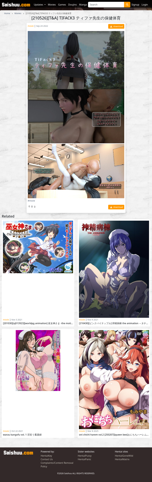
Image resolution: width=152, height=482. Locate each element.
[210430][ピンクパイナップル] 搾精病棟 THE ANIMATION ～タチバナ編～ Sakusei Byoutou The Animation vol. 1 (114, 323)
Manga (83, 4)
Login (145, 4)
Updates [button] (39, 4)
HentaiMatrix (122, 459)
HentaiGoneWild (124, 455)
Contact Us (47, 459)
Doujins (72, 4)
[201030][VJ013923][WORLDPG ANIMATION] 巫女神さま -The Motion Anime (38, 323)
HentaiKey (46, 455)
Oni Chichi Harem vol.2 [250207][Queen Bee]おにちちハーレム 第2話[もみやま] (114, 434)
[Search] (106, 4)
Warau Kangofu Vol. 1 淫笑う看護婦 (22, 434)
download (116, 26)
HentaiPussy (85, 455)
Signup (135, 4)
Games (62, 4)
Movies (52, 4)
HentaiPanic (84, 459)
